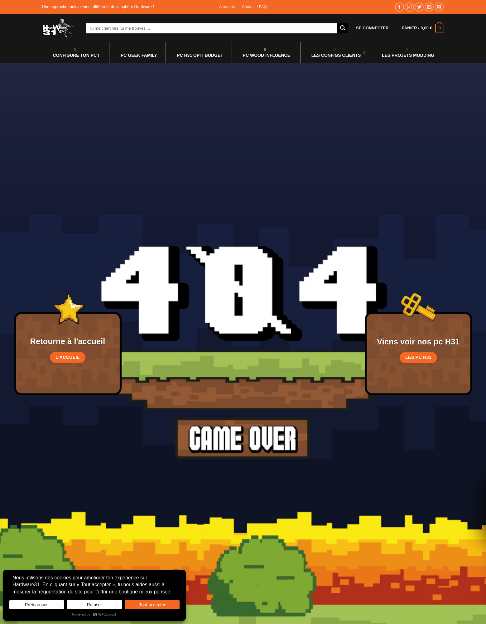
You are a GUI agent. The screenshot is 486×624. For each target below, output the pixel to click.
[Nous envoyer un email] (429, 7)
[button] (372, 28)
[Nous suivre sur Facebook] (399, 7)
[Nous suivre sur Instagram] (409, 7)
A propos (227, 6)
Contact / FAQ (254, 6)
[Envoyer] (342, 28)
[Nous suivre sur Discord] (439, 7)
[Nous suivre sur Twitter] (419, 7)
